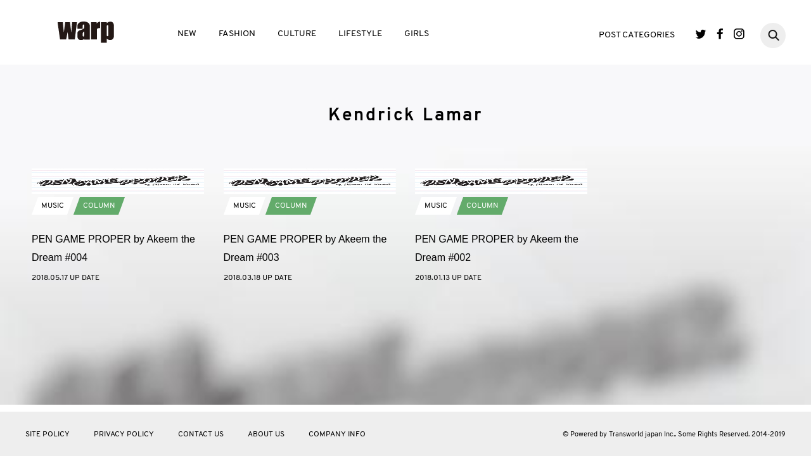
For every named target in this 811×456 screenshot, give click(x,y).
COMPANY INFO (337, 434)
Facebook (720, 33)
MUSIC (52, 305)
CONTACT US (201, 434)
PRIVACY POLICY (124, 434)
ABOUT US (266, 434)
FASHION (237, 34)
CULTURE (297, 34)
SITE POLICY (47, 434)
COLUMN (99, 305)
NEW (186, 34)
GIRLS (416, 34)
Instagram (739, 33)
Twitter (701, 33)
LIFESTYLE (360, 34)
